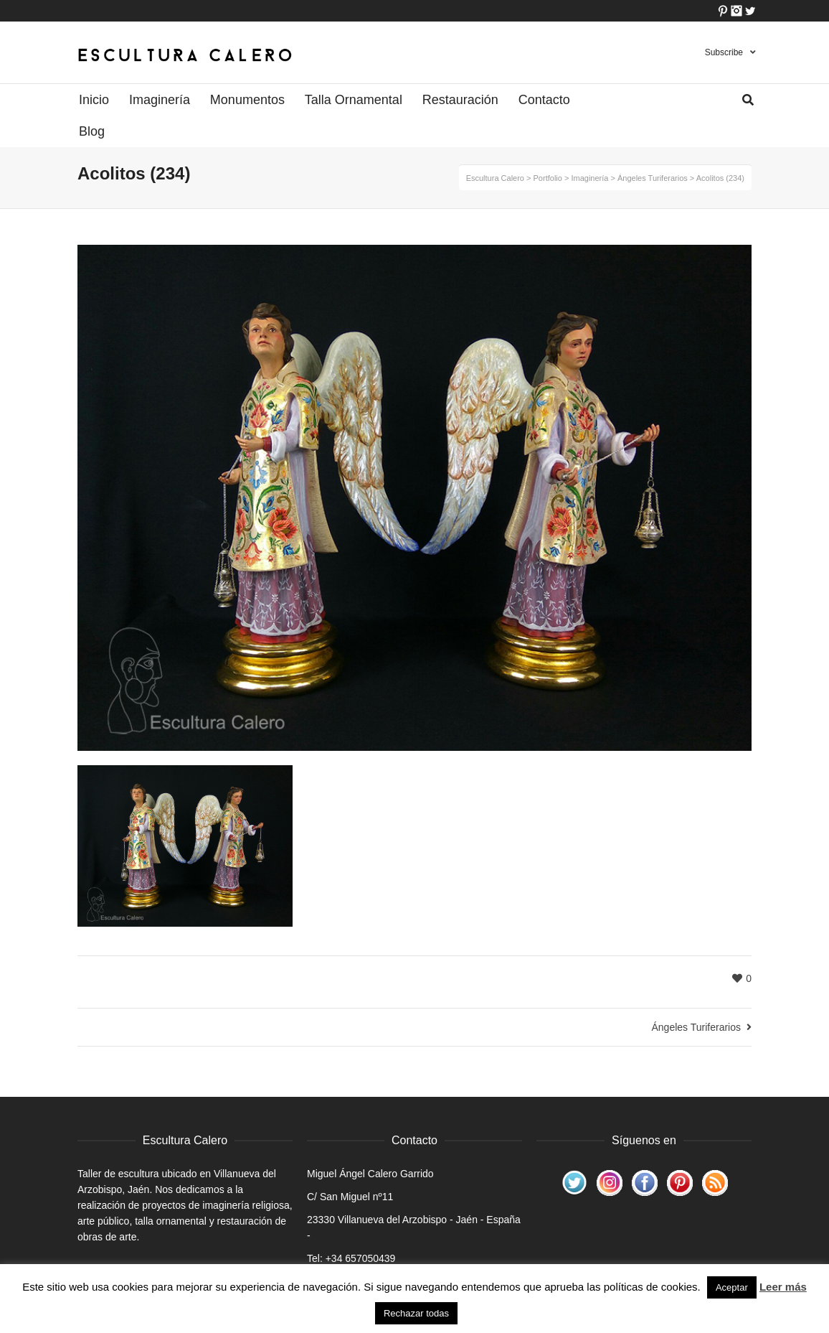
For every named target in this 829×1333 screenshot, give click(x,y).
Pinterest (722, 10)
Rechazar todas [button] (416, 1313)
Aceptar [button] (732, 1287)
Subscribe (724, 52)
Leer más (783, 1287)
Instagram (736, 10)
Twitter (750, 10)
